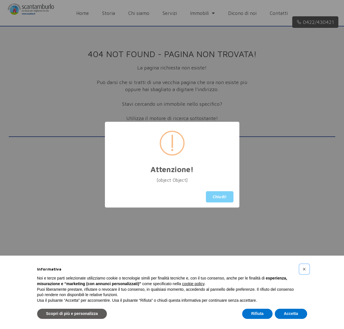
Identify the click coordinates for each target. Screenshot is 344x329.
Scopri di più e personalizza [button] (72, 313)
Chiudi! (220, 196)
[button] (304, 269)
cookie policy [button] (193, 283)
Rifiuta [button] (257, 313)
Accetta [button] (291, 313)
